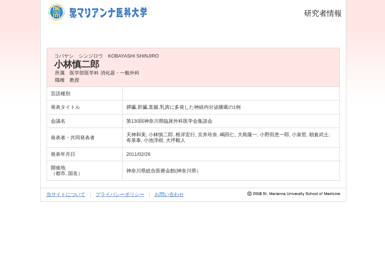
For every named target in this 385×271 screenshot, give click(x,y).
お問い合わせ (169, 194)
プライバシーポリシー (119, 194)
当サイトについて (65, 194)
